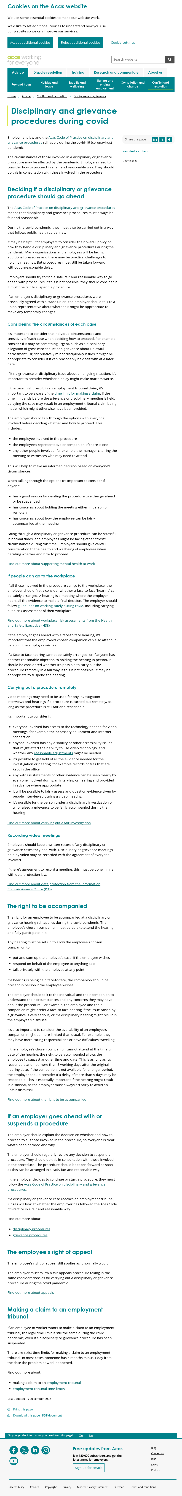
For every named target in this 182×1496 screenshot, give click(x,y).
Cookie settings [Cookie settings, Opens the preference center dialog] (123, 42)
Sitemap (119, 1487)
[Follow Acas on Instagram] (45, 1450)
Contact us (157, 1453)
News (154, 1464)
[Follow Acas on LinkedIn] (35, 1450)
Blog (153, 1447)
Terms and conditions (143, 1487)
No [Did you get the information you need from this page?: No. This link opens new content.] (91, 1435)
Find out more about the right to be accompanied (46, 1099)
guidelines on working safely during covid (50, 605)
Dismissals (129, 161)
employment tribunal (64, 1382)
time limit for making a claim (77, 393)
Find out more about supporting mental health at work (51, 563)
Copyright (51, 1487)
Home (11, 96)
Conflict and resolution (52, 96)
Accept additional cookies (30, 42)
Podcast (155, 1470)
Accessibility (16, 1487)
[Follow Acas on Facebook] (13, 1450)
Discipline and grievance (90, 96)
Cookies (34, 1487)
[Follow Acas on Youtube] (13, 1461)
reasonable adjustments (53, 753)
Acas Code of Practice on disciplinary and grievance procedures (64, 207)
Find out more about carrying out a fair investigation (49, 823)
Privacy (67, 1487)
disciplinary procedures (31, 1229)
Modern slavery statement (92, 1487)
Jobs (153, 1459)
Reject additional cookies (80, 42)
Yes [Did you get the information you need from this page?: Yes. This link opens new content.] (81, 1435)
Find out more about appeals (30, 1292)
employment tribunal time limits (39, 1388)
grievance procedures (30, 1235)
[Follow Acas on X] (24, 1450)
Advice (26, 96)
